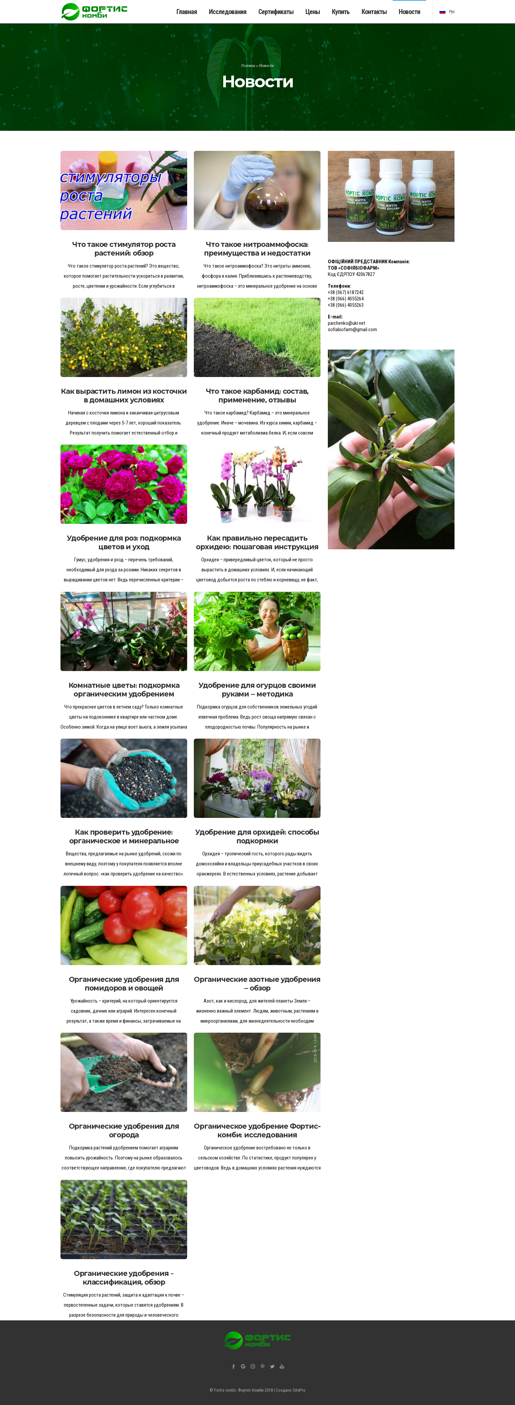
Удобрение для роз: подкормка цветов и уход (123, 542)
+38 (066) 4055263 (346, 305)
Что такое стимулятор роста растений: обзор (123, 248)
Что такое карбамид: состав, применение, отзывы (257, 395)
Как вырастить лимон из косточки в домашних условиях (124, 395)
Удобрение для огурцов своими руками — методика (257, 689)
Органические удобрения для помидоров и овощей (124, 983)
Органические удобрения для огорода (124, 1130)
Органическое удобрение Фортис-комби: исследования (257, 1130)
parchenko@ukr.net (346, 323)
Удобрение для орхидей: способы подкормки (257, 836)
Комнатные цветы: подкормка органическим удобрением (124, 689)
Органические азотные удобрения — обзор (257, 983)
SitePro (299, 1390)
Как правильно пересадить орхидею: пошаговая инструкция (257, 542)
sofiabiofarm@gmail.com (352, 329)
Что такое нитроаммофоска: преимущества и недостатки (257, 248)
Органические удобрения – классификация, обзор (124, 1277)
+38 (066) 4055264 (346, 299)
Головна (248, 65)
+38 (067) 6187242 (346, 292)
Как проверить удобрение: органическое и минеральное (124, 836)
